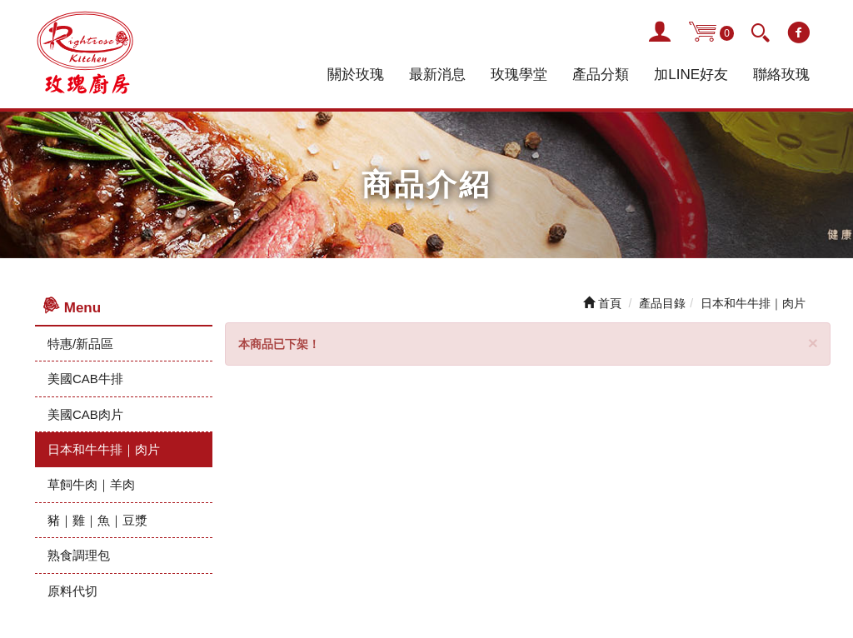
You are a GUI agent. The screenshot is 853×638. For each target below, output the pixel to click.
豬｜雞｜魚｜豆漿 (97, 520)
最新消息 (437, 74)
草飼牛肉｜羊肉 (91, 484)
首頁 (602, 303)
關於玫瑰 (355, 74)
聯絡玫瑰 (781, 74)
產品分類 (600, 74)
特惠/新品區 (80, 343)
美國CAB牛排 (85, 378)
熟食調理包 (78, 555)
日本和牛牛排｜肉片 (103, 449)
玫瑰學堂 (519, 74)
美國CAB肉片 (85, 414)
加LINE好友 (691, 74)
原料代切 (72, 591)
